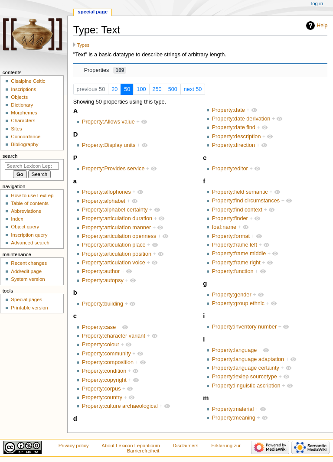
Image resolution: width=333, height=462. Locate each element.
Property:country (102, 397)
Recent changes (29, 263)
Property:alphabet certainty (115, 210)
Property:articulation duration (117, 218)
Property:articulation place (114, 245)
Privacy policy (74, 445)
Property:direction (233, 145)
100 (141, 89)
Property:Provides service (113, 169)
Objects (19, 97)
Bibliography (24, 144)
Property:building (102, 304)
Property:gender (231, 295)
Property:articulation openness (119, 236)
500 (172, 89)
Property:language (234, 350)
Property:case (99, 327)
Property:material (233, 409)
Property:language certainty (245, 368)
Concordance (25, 136)
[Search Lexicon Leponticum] (32, 166)
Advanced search (30, 242)
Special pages (26, 299)
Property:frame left (234, 245)
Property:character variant (113, 336)
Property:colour (100, 345)
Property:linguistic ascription (246, 386)
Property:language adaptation (248, 359)
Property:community (106, 354)
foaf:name (224, 227)
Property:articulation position (116, 254)
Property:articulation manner (116, 227)
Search (10, 156)
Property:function (233, 271)
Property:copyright (104, 380)
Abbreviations (26, 211)
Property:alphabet (103, 201)
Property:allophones (106, 192)
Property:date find (233, 127)
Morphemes (24, 112)
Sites (16, 128)
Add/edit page (26, 271)
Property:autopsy (103, 280)
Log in (317, 3)
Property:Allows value (108, 122)
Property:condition (104, 371)
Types (83, 45)
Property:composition (108, 362)
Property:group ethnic (238, 303)
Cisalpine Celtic (28, 81)
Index (17, 218)
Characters (23, 120)
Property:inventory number (244, 327)
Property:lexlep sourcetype (244, 377)
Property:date (228, 110)
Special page (93, 11)
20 (114, 89)
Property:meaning (233, 418)
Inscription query (29, 235)
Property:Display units (108, 145)
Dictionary (22, 104)
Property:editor (230, 169)
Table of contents (30, 203)
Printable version (29, 307)
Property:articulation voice (113, 263)
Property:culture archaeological (120, 406)
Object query (25, 226)
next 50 (193, 89)
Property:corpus (101, 389)
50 (127, 89)
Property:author (101, 271)
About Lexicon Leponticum (130, 445)
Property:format (231, 236)
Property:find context (237, 210)
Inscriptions (23, 89)
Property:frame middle (239, 254)
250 (157, 89)
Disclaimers (186, 445)
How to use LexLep (32, 195)
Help (322, 26)
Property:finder (230, 218)
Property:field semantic (240, 192)
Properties (105, 70)
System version (28, 279)
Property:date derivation (241, 119)
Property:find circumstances (246, 201)
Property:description (236, 136)
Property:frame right (236, 263)
